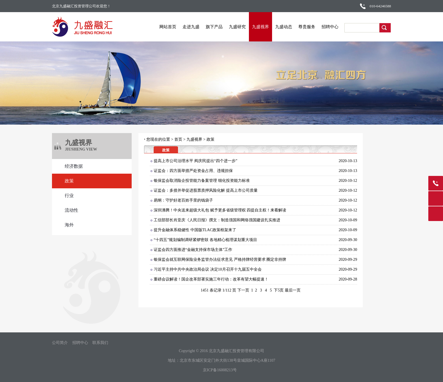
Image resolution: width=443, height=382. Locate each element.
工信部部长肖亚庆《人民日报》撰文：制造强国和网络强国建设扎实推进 (217, 220)
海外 (69, 224)
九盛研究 (237, 27)
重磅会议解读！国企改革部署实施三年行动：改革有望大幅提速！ (211, 279)
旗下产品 (214, 27)
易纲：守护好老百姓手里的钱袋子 (183, 200)
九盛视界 (260, 27)
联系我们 (100, 343)
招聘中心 (330, 27)
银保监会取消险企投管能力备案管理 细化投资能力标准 (202, 180)
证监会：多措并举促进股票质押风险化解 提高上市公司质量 (206, 190)
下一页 (243, 290)
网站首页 (167, 27)
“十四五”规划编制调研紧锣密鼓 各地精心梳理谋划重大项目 (205, 240)
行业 (69, 195)
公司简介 (60, 343)
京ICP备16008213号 (220, 370)
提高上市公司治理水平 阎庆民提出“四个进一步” (195, 161)
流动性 (71, 210)
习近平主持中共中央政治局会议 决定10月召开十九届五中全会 (208, 269)
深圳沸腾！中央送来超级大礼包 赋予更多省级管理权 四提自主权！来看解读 (220, 210)
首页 (178, 139)
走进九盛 (191, 27)
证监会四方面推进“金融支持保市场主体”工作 (193, 250)
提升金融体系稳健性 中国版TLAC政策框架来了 (195, 230)
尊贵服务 (306, 27)
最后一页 (293, 290)
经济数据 (74, 166)
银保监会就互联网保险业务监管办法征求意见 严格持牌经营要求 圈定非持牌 (220, 259)
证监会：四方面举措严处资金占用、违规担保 (193, 171)
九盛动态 (283, 27)
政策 (69, 180)
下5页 (279, 290)
